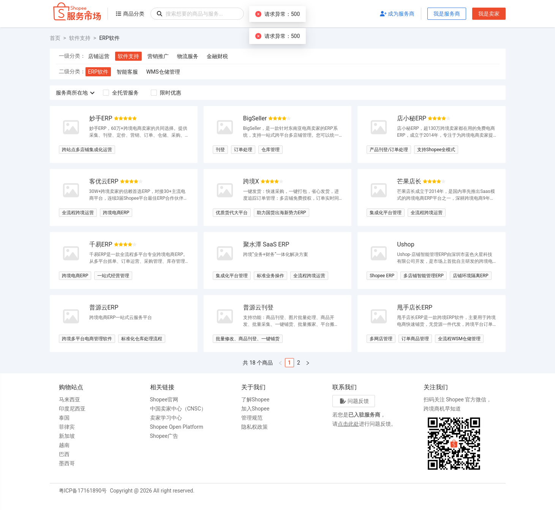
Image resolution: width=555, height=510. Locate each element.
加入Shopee (255, 409)
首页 (55, 38)
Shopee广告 (164, 436)
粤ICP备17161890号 (83, 491)
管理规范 (251, 418)
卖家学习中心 (166, 418)
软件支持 (79, 38)
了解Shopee (255, 399)
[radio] (116, 118)
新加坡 (67, 436)
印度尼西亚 (72, 409)
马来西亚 (69, 399)
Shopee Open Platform (177, 427)
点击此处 (348, 424)
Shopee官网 (164, 399)
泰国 (64, 418)
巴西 (64, 454)
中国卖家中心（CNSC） (178, 409)
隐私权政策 (254, 427)
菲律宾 (67, 427)
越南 (64, 445)
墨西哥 (67, 463)
